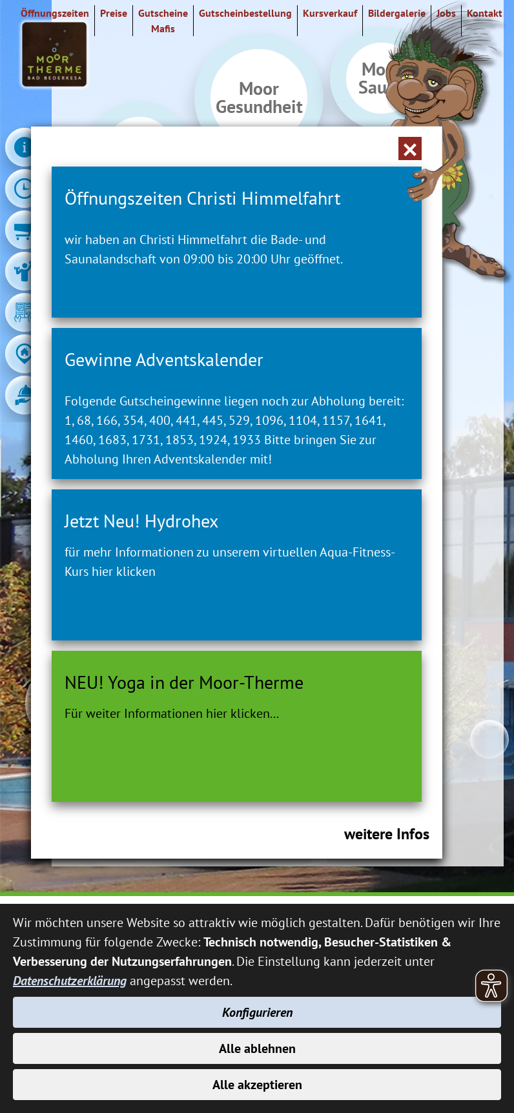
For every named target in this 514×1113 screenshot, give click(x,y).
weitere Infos (386, 834)
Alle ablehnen (257, 1048)
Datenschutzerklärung (70, 980)
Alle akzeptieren (257, 1084)
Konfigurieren (257, 1012)
